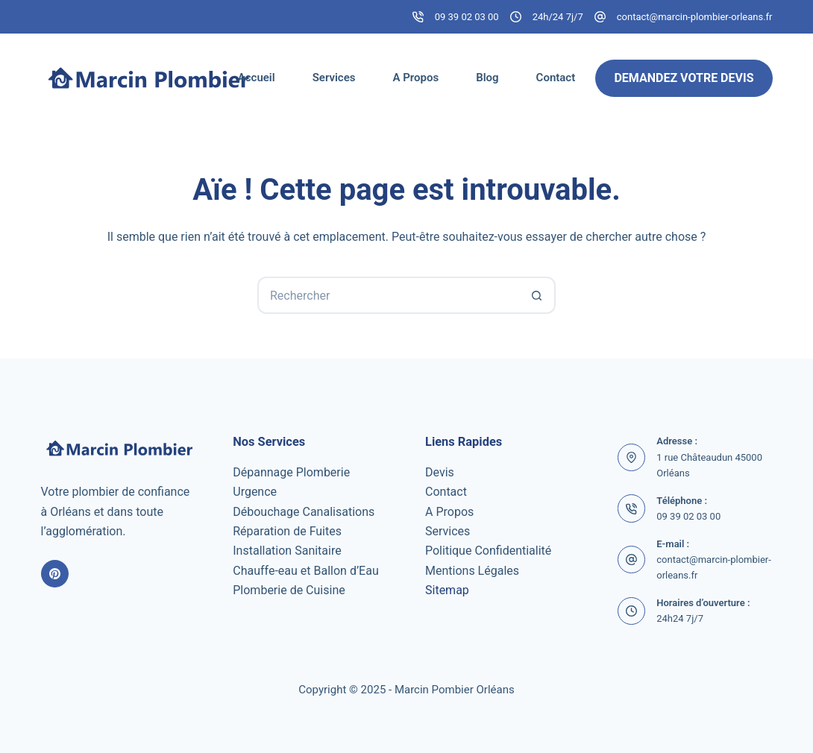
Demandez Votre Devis (683, 78)
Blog (487, 77)
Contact (556, 77)
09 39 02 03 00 (467, 16)
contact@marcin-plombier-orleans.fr (695, 16)
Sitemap (447, 590)
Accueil (256, 77)
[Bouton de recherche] (537, 295)
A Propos (415, 77)
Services (334, 77)
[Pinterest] (55, 574)
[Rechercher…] (387, 295)
